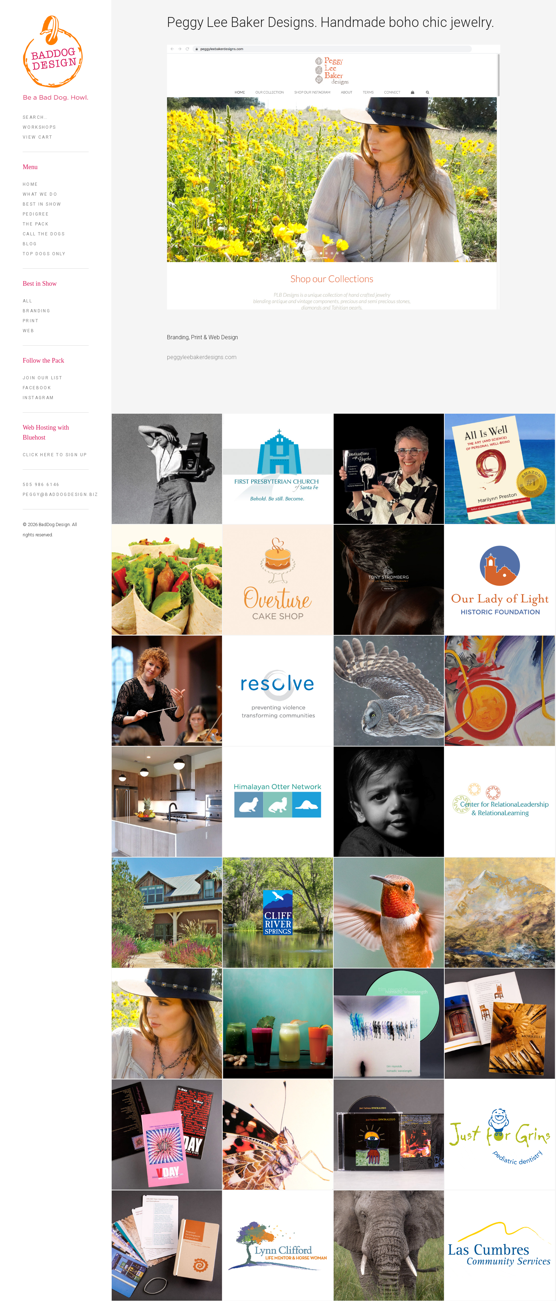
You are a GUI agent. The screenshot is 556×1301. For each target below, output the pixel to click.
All (27, 300)
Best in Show (42, 204)
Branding (36, 310)
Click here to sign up (55, 454)
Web (28, 330)
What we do (40, 194)
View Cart (38, 137)
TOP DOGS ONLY (44, 253)
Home (30, 184)
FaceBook (37, 387)
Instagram (38, 397)
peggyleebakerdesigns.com (202, 357)
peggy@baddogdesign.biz (56, 494)
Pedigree (36, 214)
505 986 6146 (41, 484)
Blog (30, 243)
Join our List (42, 377)
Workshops (39, 127)
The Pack (36, 224)
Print (31, 320)
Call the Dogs (44, 233)
